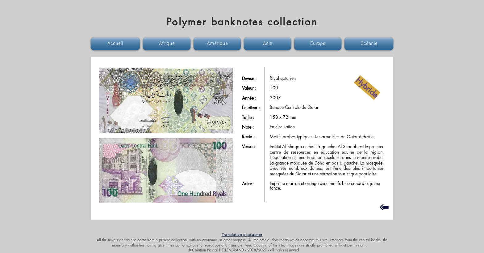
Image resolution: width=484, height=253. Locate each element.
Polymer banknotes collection (242, 21)
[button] (116, 43)
